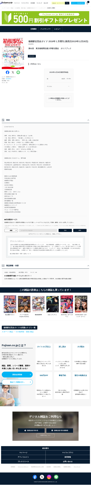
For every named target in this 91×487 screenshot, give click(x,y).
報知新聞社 (8, 78)
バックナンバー (42, 8)
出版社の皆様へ (57, 469)
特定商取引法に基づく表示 (37, 469)
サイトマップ (77, 469)
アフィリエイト (23, 459)
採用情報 (68, 459)
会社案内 (49, 469)
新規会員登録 (17, 374)
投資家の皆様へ (67, 469)
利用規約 (13, 469)
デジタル (49, 86)
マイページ (17, 3)
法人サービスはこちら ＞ (10, 387)
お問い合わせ (68, 464)
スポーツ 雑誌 (9, 8)
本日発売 (33, 3)
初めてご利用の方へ (16, 381)
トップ (3, 8)
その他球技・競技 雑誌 (20, 8)
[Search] (67, 3)
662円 (63, 78)
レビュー (57, 29)
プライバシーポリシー (23, 469)
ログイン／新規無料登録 (78, 3)
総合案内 (45, 450)
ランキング (39, 3)
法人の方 (46, 3)
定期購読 (33, 29)
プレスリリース (23, 464)
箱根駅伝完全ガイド (32, 8)
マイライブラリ (25, 3)
